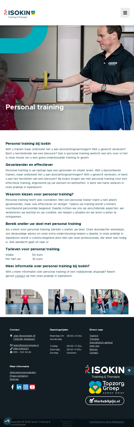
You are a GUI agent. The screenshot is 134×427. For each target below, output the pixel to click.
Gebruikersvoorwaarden (23, 372)
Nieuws (94, 349)
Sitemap (14, 379)
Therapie (94, 339)
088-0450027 (21, 348)
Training (94, 335)
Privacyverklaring (19, 375)
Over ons (94, 345)
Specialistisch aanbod (101, 342)
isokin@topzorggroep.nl (26, 345)
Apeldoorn (29, 339)
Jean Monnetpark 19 (24, 335)
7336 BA (18, 339)
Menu (125, 13)
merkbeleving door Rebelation (106, 421)
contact (20, 276)
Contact (94, 352)
